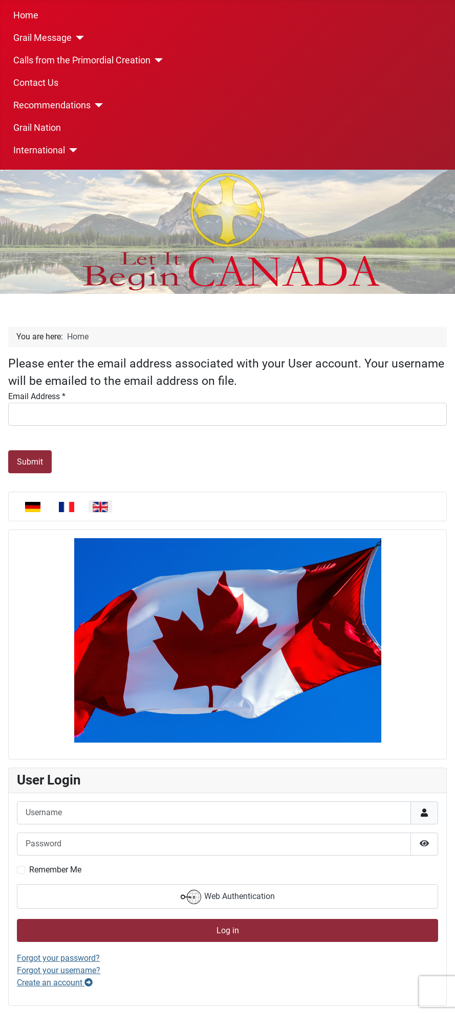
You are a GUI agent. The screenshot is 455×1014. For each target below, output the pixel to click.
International (39, 150)
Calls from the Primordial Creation (81, 60)
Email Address (37, 396)
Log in (227, 930)
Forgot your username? (58, 970)
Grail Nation (37, 128)
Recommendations (52, 105)
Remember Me (55, 869)
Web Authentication (228, 897)
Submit (30, 462)
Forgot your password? (58, 958)
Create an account (55, 982)
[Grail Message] (78, 38)
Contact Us (35, 83)
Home (25, 15)
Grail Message (42, 38)
